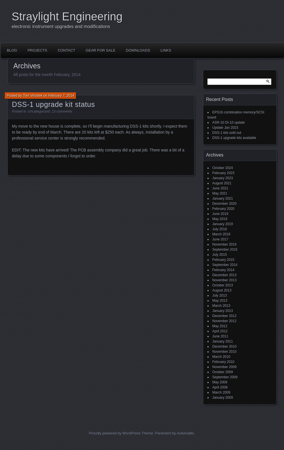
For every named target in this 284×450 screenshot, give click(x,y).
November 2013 (224, 280)
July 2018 (219, 229)
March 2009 (221, 392)
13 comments (62, 111)
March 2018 (221, 234)
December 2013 (224, 275)
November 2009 (224, 367)
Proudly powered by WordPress (115, 433)
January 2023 (222, 178)
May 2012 (219, 326)
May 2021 (219, 193)
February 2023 (223, 173)
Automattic (185, 433)
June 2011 (220, 336)
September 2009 (225, 377)
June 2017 (220, 239)
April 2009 (220, 387)
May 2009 (219, 382)
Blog (12, 50)
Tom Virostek (33, 96)
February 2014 (223, 270)
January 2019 (222, 224)
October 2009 (222, 372)
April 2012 (220, 331)
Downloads (138, 50)
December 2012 (224, 316)
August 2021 (221, 183)
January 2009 (222, 398)
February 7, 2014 (61, 96)
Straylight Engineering (67, 16)
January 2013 (222, 311)
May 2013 (219, 301)
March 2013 (221, 306)
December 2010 (224, 346)
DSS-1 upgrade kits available (234, 138)
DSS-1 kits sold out (226, 133)
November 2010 (224, 352)
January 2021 (222, 198)
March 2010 (221, 357)
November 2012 (224, 321)
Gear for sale (100, 50)
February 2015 (223, 260)
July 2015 (219, 255)
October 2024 (222, 168)
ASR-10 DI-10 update (228, 122)
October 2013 (222, 285)
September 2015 (225, 250)
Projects (37, 50)
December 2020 (224, 204)
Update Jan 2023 (225, 128)
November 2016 (224, 244)
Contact (66, 50)
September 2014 (225, 265)
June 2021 (220, 188)
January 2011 (222, 341)
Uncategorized (39, 111)
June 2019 (220, 214)
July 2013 (219, 295)
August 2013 (221, 290)
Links (165, 50)
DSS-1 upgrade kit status (53, 104)
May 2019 (219, 219)
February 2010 (223, 362)
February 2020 (223, 209)
